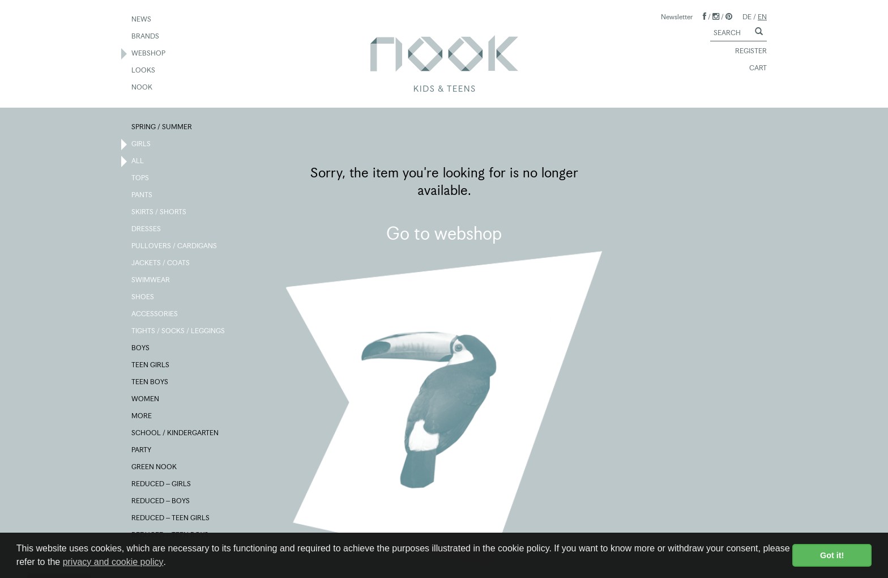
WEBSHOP (149, 54)
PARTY (142, 450)
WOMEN (146, 399)
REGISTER (746, 51)
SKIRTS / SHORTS (159, 212)
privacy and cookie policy (113, 562)
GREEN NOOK (155, 467)
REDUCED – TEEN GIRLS (171, 518)
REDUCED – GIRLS (162, 484)
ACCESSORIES (155, 314)
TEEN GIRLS (151, 365)
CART (753, 68)
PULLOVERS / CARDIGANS (175, 246)
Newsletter (677, 16)
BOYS (141, 348)
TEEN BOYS (150, 382)
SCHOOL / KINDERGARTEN (176, 433)
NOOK (142, 88)
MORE (142, 416)
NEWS (142, 20)
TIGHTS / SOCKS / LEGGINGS (179, 331)
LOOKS (144, 70)
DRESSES (147, 229)
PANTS (142, 195)
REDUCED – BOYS (161, 501)
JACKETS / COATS (161, 263)
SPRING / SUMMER (162, 127)
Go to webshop (444, 233)
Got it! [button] (832, 555)
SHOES (143, 297)
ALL (138, 161)
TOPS (141, 178)
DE (747, 16)
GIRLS (142, 144)
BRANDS (146, 36)
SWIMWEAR (151, 280)
